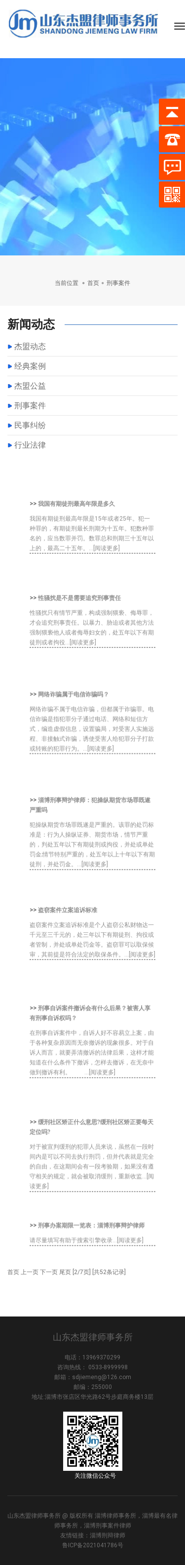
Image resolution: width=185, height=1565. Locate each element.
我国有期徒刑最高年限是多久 (76, 525)
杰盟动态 (30, 346)
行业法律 (30, 445)
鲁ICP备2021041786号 (92, 1545)
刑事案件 (30, 405)
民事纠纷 (30, 425)
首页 (93, 282)
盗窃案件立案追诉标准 (67, 931)
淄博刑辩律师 (107, 1535)
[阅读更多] (106, 570)
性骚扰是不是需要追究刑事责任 (79, 619)
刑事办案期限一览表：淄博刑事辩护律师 (91, 1239)
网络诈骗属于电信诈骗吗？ (73, 718)
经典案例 (30, 366)
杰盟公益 (30, 386)
